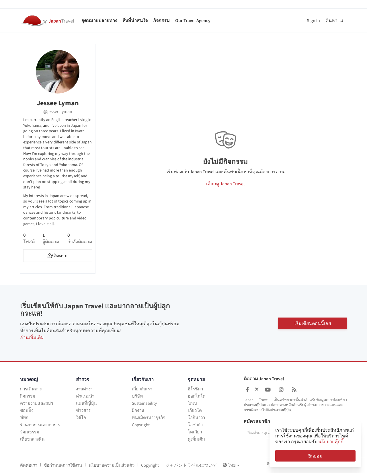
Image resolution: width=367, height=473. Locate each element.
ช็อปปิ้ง (26, 410)
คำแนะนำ (85, 396)
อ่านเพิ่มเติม (32, 337)
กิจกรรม (161, 20)
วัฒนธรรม (29, 432)
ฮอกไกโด (197, 396)
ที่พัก (24, 417)
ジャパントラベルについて (191, 465)
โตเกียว (195, 432)
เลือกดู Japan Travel (225, 184)
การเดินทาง (31, 389)
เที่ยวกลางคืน (32, 439)
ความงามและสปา (36, 403)
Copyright (141, 424)
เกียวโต (195, 410)
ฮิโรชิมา (195, 389)
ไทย (231, 465)
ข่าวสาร (83, 410)
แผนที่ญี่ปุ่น (86, 403)
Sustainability (144, 403)
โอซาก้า (195, 424)
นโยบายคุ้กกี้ (330, 441)
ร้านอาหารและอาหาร (40, 424)
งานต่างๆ (84, 389)
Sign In (313, 20)
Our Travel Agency (192, 20)
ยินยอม (315, 456)
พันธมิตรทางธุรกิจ (148, 417)
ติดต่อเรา (28, 465)
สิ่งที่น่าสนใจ (135, 20)
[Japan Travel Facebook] (247, 389)
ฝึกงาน (138, 410)
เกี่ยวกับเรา (142, 389)
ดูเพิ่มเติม (196, 439)
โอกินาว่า (196, 417)
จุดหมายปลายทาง (99, 20)
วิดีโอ (81, 417)
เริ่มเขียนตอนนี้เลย (312, 323)
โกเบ (192, 403)
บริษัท (137, 396)
